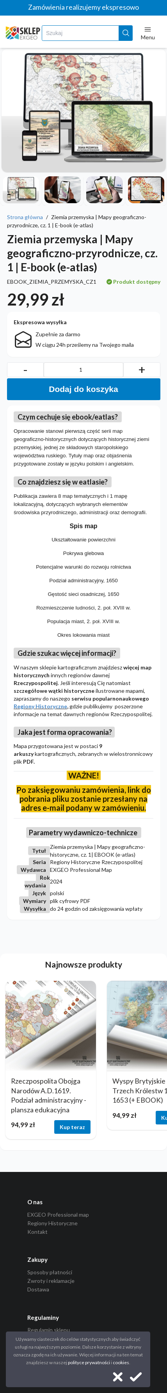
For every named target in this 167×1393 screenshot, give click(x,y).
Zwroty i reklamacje (51, 1280)
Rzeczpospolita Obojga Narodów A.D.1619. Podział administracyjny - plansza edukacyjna (48, 1095)
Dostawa (38, 1289)
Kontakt (37, 1231)
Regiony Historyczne (40, 706)
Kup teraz (72, 1127)
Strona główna (25, 217)
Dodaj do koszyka (83, 389)
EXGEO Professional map (58, 1215)
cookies (121, 1362)
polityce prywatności (89, 1362)
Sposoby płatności (49, 1272)
